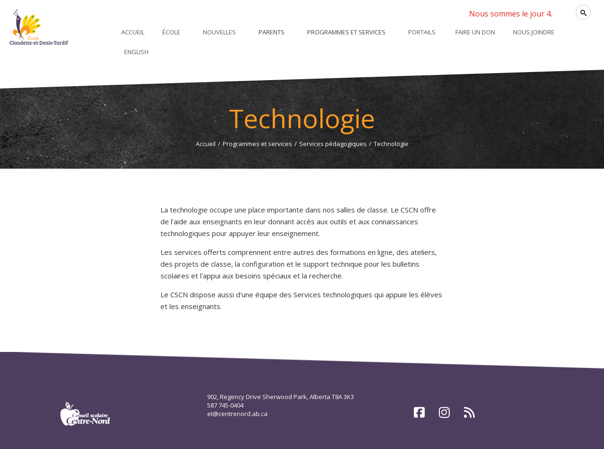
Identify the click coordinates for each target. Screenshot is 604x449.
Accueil (206, 143)
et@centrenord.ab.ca (237, 413)
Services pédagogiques (333, 143)
